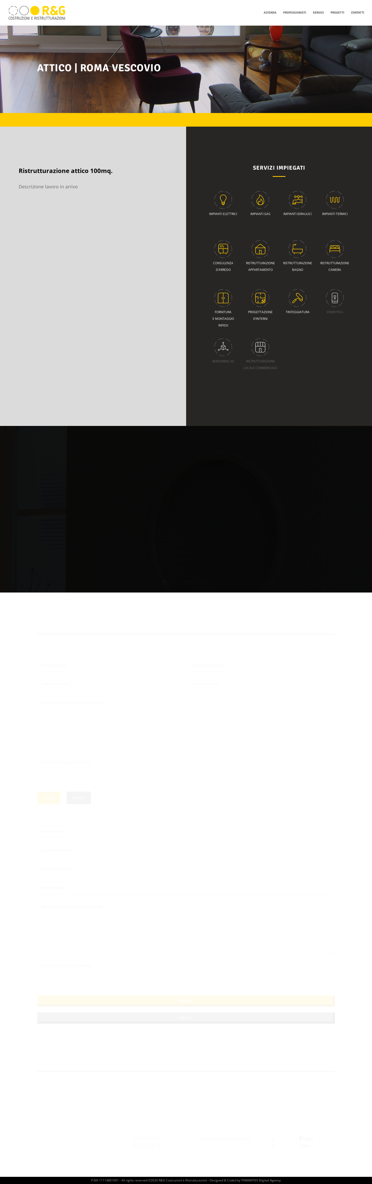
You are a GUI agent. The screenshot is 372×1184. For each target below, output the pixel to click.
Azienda (270, 13)
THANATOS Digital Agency (261, 1180)
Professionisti (294, 13)
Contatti (357, 13)
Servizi (318, 13)
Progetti (337, 13)
